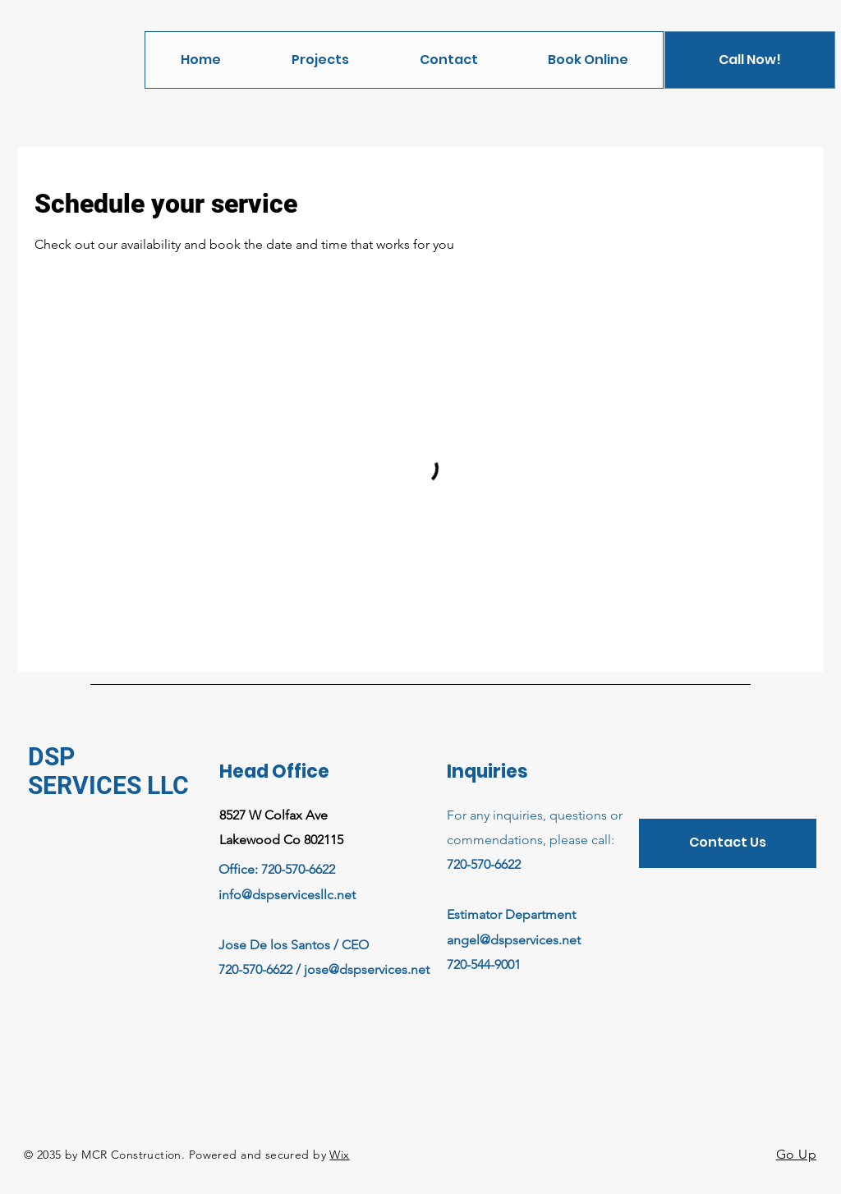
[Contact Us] (727, 843)
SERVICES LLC (108, 785)
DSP (51, 756)
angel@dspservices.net (514, 940)
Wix (339, 1154)
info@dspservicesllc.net (287, 894)
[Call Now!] (749, 60)
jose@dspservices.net (367, 969)
